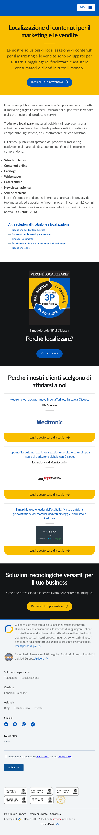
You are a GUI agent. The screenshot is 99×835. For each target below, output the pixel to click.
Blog (7, 712)
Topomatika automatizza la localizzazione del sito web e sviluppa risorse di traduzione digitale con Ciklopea (49, 458)
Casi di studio (22, 712)
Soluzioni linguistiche (17, 676)
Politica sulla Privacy (15, 818)
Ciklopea (22, 8)
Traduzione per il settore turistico (29, 229)
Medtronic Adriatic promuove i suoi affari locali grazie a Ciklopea (49, 400)
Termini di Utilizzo (38, 818)
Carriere (9, 691)
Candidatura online (15, 697)
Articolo (39, 663)
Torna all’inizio (49, 828)
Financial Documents (23, 238)
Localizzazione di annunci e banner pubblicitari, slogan (40, 242)
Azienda (9, 707)
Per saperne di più (26, 650)
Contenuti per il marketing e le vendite (33, 233)
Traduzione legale (21, 247)
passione (57, 823)
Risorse (38, 712)
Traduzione (10, 682)
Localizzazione (30, 682)
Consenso (55, 818)
